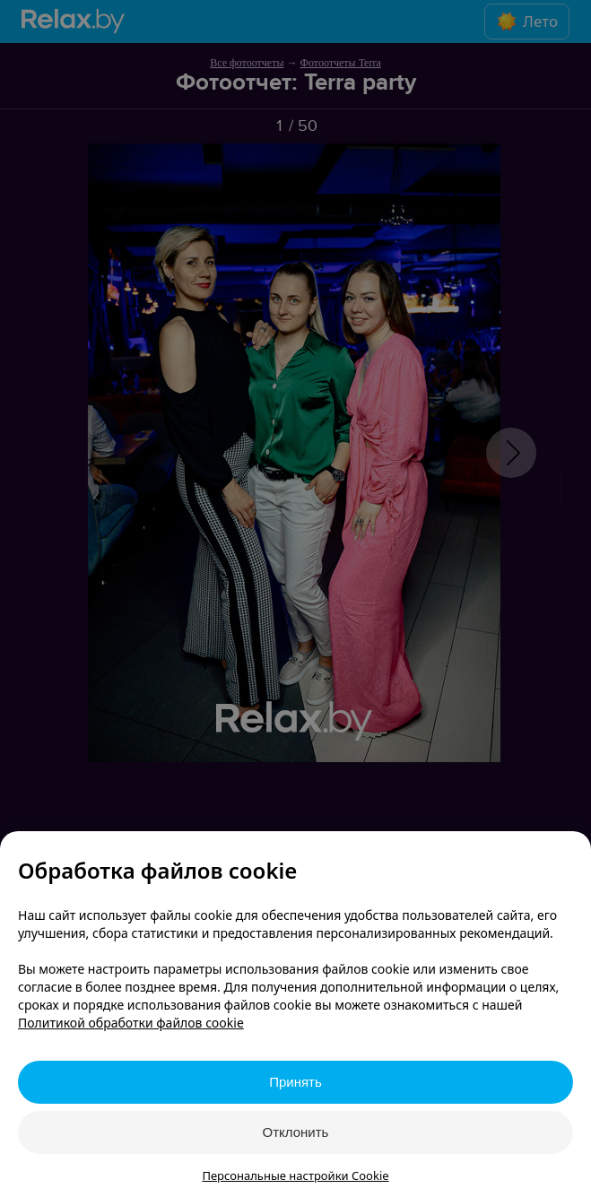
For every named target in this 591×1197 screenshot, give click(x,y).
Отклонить (296, 1132)
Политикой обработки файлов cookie (131, 1022)
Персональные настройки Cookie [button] (295, 1175)
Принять (295, 1081)
